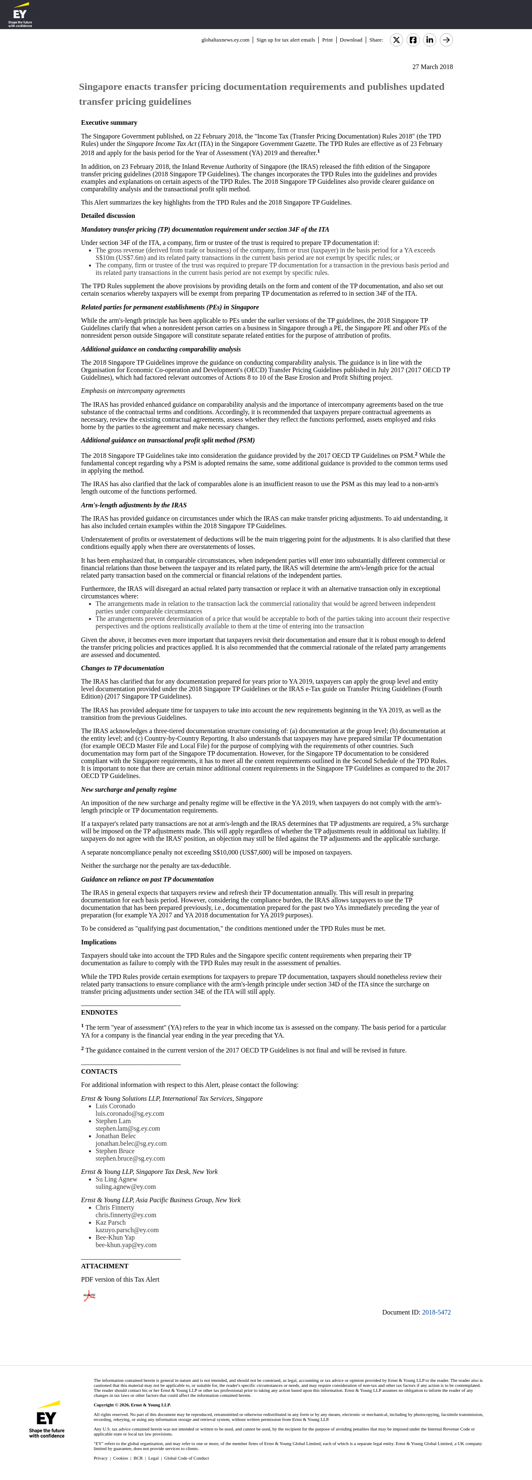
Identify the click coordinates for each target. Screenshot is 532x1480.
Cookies (120, 1457)
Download (351, 40)
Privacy (101, 1457)
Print (327, 40)
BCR (138, 1457)
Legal (153, 1457)
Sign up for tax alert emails (285, 40)
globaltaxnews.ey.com (225, 40)
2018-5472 (436, 1312)
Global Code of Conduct (186, 1457)
